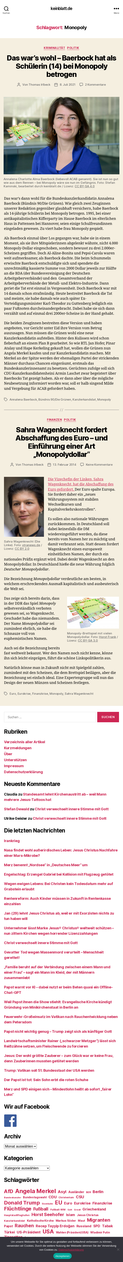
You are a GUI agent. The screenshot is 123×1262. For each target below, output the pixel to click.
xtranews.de (31, 545)
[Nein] (118, 1249)
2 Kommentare (95, 84)
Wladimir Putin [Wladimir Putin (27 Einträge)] (100, 1232)
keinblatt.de (61, 8)
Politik (73, 48)
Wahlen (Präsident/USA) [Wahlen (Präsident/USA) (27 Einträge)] (72, 1232)
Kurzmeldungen (18, 748)
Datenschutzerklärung (23, 772)
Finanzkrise (40, 693)
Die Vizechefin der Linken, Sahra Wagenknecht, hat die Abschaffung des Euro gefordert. (80, 484)
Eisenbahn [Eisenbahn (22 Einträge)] (47, 1203)
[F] (61, 1120)
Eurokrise (24, 693)
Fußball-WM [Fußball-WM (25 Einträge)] (57, 1209)
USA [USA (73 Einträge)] (48, 1231)
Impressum (14, 766)
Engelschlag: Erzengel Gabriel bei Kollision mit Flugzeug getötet (58, 874)
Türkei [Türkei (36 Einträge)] (9, 1232)
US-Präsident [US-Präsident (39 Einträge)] (29, 1232)
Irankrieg (12, 841)
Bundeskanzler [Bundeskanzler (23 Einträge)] (12, 1197)
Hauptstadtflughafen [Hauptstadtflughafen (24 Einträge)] (17, 1215)
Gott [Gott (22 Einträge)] (69, 1209)
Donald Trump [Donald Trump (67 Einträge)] (22, 1202)
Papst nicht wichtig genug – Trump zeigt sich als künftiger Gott (58, 1031)
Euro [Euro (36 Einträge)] (68, 1203)
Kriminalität (54, 48)
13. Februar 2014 (64, 464)
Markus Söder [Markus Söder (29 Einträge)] (66, 1220)
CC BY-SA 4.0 (85, 186)
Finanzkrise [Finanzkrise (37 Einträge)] (102, 1203)
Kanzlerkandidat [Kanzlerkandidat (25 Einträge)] (14, 1220)
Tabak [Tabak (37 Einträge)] (107, 1226)
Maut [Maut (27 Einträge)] (81, 1220)
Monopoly (104, 399)
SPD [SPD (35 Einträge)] (96, 1226)
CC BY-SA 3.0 (88, 640)
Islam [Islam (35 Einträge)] (70, 1215)
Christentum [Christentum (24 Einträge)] (66, 1197)
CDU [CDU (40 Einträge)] (53, 1197)
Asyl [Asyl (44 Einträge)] (62, 1191)
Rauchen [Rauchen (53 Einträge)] (24, 1225)
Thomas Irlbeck (39, 84)
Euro (13, 693)
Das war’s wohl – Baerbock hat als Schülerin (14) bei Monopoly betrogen (61, 66)
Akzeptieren (62, 1256)
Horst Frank (107, 637)
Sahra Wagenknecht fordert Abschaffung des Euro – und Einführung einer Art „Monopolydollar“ (61, 442)
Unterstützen (15, 760)
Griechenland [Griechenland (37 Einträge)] (94, 1209)
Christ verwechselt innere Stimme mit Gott (71, 809)
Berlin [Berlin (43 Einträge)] (98, 1191)
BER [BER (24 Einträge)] (88, 1192)
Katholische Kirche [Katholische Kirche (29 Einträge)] (40, 1220)
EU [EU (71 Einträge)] (58, 1202)
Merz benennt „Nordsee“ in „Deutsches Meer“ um (46, 865)
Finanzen (54, 419)
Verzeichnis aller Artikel (24, 742)
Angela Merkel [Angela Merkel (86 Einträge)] (35, 1191)
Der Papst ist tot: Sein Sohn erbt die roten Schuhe (46, 1080)
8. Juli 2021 (67, 84)
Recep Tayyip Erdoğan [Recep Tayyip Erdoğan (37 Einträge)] (55, 1226)
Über (8, 754)
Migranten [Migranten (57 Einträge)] (98, 1220)
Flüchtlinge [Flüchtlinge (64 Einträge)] (17, 1209)
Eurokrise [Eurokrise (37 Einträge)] (82, 1203)
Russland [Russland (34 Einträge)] (83, 1226)
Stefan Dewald (16, 809)
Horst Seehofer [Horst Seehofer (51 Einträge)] (48, 1214)
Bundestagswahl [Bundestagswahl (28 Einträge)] (35, 1197)
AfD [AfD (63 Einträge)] (8, 1191)
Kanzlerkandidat (84, 399)
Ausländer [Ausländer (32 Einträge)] (76, 1192)
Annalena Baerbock (23, 399)
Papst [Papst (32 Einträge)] (8, 1226)
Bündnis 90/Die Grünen (54, 399)
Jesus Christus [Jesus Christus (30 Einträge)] (88, 1215)
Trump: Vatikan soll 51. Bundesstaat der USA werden (49, 1070)
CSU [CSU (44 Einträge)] (80, 1197)
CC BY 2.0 (22, 549)
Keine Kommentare (99, 464)
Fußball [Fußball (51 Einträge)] (40, 1208)
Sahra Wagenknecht (79, 693)
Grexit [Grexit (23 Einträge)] (77, 1209)
